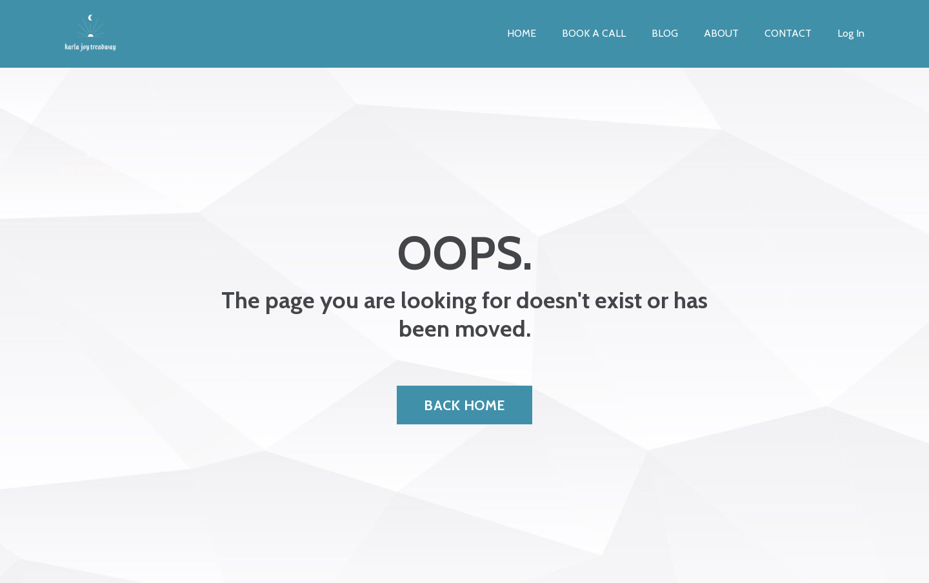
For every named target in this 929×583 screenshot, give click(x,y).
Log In (850, 33)
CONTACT (788, 33)
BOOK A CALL (594, 33)
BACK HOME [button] (464, 405)
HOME (521, 33)
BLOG (665, 33)
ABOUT (721, 33)
